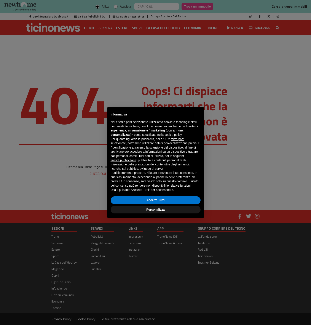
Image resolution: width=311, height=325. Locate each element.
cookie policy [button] (173, 134)
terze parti (177, 139)
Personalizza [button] (155, 209)
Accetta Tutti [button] (156, 200)
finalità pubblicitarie (123, 160)
